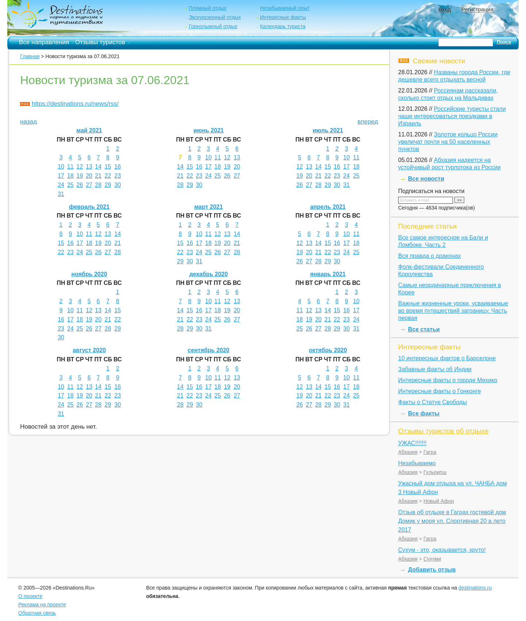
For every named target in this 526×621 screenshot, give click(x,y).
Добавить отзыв (432, 570)
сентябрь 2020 (208, 350)
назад (28, 121)
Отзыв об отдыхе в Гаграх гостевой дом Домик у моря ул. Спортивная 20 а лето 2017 (452, 521)
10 (61, 166)
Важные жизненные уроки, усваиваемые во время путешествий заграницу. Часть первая (453, 310)
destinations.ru (475, 588)
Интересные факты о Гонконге (439, 391)
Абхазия (408, 452)
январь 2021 (328, 274)
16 (117, 166)
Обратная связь (37, 613)
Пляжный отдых (207, 8)
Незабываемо (417, 463)
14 (98, 166)
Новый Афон (438, 501)
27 (89, 185)
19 (79, 176)
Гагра (429, 452)
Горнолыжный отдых (213, 26)
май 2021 (89, 130)
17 (61, 176)
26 (79, 185)
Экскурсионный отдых (215, 17)
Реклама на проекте (42, 604)
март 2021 (208, 207)
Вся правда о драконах (429, 256)
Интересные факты (283, 17)
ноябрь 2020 (89, 274)
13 (89, 166)
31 (61, 194)
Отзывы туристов (100, 42)
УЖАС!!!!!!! (412, 443)
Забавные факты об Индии (435, 369)
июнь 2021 (208, 130)
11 (70, 166)
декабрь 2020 (208, 274)
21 (98, 176)
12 (79, 166)
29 (107, 185)
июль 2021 (328, 130)
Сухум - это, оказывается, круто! (442, 550)
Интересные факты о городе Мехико (447, 380)
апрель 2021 (328, 207)
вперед (368, 121)
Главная (29, 56)
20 (89, 176)
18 (70, 176)
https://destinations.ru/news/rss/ (75, 103)
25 (70, 185)
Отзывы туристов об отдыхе (443, 431)
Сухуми (432, 559)
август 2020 (89, 350)
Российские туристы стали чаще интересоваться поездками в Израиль (452, 116)
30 (117, 185)
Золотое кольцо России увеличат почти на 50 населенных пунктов (448, 141)
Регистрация (477, 9)
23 (117, 176)
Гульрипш (434, 472)
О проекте (30, 596)
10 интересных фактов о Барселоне (447, 358)
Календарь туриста (283, 26)
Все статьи (424, 329)
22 (107, 176)
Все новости (426, 179)
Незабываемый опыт (285, 8)
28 (98, 185)
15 (107, 166)
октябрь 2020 (328, 350)
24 (61, 185)
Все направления (44, 42)
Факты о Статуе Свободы (432, 402)
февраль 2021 (89, 207)
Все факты (423, 413)
